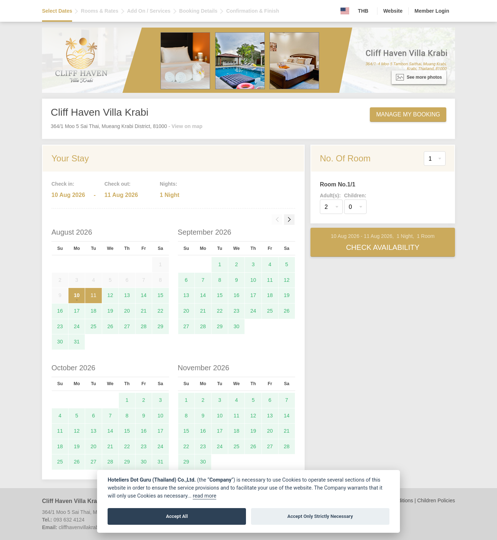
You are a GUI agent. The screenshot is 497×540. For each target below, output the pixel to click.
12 (110, 295)
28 (144, 326)
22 (160, 311)
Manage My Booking (408, 114)
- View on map (185, 126)
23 (60, 326)
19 (110, 311)
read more (204, 496)
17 (77, 311)
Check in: (62, 184)
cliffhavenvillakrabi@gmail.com (93, 527)
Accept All (177, 516)
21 (144, 311)
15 (160, 295)
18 (93, 311)
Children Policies (436, 500)
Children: (355, 195)
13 (127, 295)
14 (144, 295)
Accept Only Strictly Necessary (320, 516)
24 (77, 326)
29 (160, 326)
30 (60, 342)
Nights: (168, 184)
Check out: (117, 184)
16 (60, 311)
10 (77, 295)
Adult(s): (330, 195)
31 (77, 342)
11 (93, 295)
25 (93, 326)
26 (110, 326)
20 (127, 311)
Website (392, 11)
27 (127, 326)
